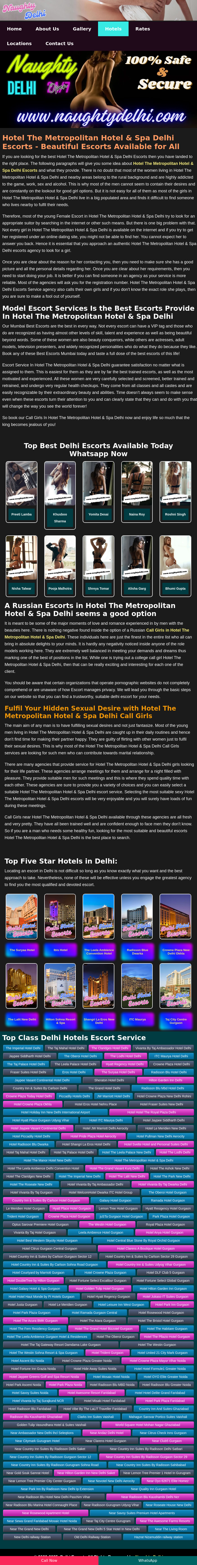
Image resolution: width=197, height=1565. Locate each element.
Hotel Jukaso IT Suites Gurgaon (165, 1296)
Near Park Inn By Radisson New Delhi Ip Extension (57, 1489)
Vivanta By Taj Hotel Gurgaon (35, 1232)
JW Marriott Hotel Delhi (113, 1096)
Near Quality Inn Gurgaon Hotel (153, 1489)
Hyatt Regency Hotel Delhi (125, 1064)
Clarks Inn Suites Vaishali (95, 1417)
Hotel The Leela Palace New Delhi (126, 1152)
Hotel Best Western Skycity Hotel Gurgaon (47, 1240)
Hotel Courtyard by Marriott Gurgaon (38, 1272)
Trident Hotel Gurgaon (23, 1216)
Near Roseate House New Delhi (168, 1505)
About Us (47, 29)
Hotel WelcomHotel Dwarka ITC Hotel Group (100, 1192)
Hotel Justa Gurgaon (22, 1304)
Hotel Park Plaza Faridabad (165, 1401)
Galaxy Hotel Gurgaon (116, 1200)
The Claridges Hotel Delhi (110, 1048)
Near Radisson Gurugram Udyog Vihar (111, 1505)
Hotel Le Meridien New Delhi (165, 1128)
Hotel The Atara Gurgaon (98, 1320)
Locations (19, 43)
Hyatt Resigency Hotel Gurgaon (168, 1208)
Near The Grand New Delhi (29, 1529)
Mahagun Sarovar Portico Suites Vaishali (158, 1417)
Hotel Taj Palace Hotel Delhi (73, 1152)
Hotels (113, 29)
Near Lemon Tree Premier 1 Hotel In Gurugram (157, 1473)
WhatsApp (147, 1560)
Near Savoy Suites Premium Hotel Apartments (142, 1513)
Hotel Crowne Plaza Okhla (33, 1104)
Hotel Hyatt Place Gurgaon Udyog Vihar (40, 1120)
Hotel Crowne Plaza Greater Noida (87, 1361)
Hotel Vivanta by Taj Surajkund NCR (38, 1401)
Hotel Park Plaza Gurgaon (32, 1312)
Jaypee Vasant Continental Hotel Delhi (42, 1080)
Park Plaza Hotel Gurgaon (171, 1216)
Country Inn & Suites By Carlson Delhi (40, 1088)
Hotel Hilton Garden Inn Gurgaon (163, 1288)
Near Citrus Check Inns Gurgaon (163, 1433)
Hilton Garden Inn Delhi (165, 1080)
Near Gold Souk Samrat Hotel (27, 1473)
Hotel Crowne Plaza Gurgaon (105, 1272)
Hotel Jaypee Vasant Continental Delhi (38, 1128)
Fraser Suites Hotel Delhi (28, 1072)
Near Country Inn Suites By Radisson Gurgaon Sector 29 (146, 1457)
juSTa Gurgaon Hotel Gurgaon (121, 1216)
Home (14, 29)
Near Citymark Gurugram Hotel (37, 1441)
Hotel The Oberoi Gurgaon (116, 1337)
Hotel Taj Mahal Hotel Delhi (26, 1152)
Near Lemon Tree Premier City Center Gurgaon (42, 1481)
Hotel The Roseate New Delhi (31, 1184)
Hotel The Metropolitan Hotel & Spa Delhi (144, 1160)
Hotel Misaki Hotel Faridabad (104, 1401)
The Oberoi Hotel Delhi (80, 1056)
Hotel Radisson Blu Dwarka (28, 1144)
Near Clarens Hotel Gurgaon (105, 1441)
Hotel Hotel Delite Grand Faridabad (160, 1393)
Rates (142, 29)
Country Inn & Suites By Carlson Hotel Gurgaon (46, 1200)
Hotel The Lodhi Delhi (175, 1152)
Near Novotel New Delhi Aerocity (111, 1481)
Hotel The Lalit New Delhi (127, 1176)
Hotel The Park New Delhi (172, 1176)
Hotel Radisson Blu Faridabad (29, 1409)
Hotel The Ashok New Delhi (169, 1168)
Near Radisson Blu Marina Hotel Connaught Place (41, 1505)
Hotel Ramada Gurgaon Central (94, 1312)
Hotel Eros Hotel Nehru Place (96, 1104)
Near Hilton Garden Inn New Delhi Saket (86, 1473)
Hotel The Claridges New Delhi (28, 1176)
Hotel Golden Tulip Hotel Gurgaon (100, 1288)
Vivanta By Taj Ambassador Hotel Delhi (163, 1048)
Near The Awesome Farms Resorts (165, 1521)
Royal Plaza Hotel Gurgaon (165, 1224)
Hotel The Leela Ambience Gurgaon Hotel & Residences (47, 1337)
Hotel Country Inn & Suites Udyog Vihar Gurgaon (151, 1264)
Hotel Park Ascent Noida (23, 1385)
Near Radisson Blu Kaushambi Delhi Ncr (150, 1497)
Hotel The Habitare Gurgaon (167, 1329)
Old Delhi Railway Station (92, 1537)
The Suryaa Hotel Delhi (118, 1072)
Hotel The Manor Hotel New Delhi (47, 1160)
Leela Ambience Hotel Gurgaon (101, 1232)
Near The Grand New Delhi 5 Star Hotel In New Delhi (102, 1529)
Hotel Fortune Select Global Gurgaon (163, 1280)
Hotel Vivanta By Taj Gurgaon (32, 1192)
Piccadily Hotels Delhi (74, 1096)
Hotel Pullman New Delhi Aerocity (161, 1136)
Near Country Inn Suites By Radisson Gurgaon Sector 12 (50, 1457)
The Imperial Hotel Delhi (23, 1048)
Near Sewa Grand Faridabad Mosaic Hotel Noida (42, 1521)
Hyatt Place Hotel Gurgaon (72, 1208)
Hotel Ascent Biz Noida (27, 1361)
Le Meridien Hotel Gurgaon (25, 1208)
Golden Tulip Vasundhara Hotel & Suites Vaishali (51, 1425)
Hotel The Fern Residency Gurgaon (35, 1329)
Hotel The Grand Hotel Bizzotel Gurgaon (103, 1329)
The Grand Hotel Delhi (104, 1088)
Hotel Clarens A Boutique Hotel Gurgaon (146, 1248)
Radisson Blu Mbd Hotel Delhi (162, 1088)
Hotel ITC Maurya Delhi (106, 1120)
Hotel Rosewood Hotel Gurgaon (161, 1312)
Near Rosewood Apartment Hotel (45, 1513)
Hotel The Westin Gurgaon (157, 1345)
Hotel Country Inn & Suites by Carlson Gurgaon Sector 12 (50, 1256)
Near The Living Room (171, 1529)
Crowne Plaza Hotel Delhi (171, 1064)
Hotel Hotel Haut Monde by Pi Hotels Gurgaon (41, 1296)
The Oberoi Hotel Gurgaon (167, 1192)
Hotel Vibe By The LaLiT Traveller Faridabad (95, 1409)
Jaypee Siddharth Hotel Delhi (30, 1056)
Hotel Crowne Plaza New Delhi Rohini (164, 1096)
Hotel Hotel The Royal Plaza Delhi (151, 1112)
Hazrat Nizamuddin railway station (158, 1537)
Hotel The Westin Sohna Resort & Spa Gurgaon (43, 1353)
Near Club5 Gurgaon (167, 1441)
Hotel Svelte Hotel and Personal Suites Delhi (156, 1144)
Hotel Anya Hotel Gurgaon (164, 1232)
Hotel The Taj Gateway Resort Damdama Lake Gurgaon (61, 1345)
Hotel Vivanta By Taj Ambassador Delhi (95, 1184)
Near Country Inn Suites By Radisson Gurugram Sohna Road (55, 1465)
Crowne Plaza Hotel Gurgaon (69, 1216)
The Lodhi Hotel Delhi (125, 1056)
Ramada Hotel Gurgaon (168, 1200)
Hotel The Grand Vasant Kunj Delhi (115, 1168)
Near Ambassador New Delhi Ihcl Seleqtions (42, 1433)
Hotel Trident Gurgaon (108, 1353)
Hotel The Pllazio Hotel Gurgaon (167, 1337)
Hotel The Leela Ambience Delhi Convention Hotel (43, 1168)
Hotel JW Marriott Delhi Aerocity (105, 1128)
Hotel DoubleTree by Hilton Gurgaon (33, 1280)
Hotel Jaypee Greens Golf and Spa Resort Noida (44, 1377)
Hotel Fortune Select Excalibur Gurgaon (98, 1280)
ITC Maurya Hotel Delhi (171, 1056)
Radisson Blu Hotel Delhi (169, 1072)
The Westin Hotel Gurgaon (107, 1224)
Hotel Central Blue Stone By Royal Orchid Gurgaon (143, 1240)
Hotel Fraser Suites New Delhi (161, 1104)
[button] (22, 950)
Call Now (49, 1560)
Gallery (82, 29)
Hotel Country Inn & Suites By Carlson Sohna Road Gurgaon (54, 1264)
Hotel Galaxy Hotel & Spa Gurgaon (35, 1288)
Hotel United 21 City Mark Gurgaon (163, 1353)
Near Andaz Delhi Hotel (107, 1433)
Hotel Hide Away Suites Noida (95, 1369)
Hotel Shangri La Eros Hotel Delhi (86, 1144)
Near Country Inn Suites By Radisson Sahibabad (151, 1465)
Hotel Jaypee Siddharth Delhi (164, 1120)
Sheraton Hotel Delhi (109, 1080)
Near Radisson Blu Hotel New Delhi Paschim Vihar (54, 1497)
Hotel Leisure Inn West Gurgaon (121, 1304)
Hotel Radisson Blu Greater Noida (166, 1385)
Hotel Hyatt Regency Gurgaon (108, 1296)
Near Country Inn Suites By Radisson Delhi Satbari (146, 1449)
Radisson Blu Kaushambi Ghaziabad (36, 1417)
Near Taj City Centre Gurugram (108, 1521)
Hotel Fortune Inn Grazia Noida (33, 1369)
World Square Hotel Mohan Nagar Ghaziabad (147, 1425)
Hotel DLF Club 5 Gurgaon (165, 1272)
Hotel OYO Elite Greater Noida (166, 1377)
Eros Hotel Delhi (73, 1072)
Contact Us (59, 43)
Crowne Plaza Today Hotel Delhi (29, 1096)
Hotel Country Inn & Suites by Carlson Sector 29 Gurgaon (147, 1256)
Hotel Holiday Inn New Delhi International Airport (55, 1112)
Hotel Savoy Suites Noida (30, 1393)
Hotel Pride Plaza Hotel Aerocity (93, 1136)
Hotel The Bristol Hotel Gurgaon (160, 1320)
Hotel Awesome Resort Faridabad (92, 1393)
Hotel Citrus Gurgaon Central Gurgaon (49, 1248)
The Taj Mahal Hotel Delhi (66, 1048)
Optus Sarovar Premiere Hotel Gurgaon (40, 1224)
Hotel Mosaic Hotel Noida (111, 1377)
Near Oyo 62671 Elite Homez (168, 1481)
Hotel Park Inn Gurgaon (172, 1304)
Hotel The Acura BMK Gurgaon (36, 1320)
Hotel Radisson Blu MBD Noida (112, 1385)
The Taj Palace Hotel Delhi (26, 1064)
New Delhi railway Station (32, 1537)
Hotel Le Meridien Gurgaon (67, 1304)
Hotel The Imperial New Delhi (80, 1176)
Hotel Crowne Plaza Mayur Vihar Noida (158, 1361)
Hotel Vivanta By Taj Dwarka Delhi (162, 1184)
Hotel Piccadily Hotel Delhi (31, 1136)
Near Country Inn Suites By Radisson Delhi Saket (50, 1449)
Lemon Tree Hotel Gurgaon (118, 1208)
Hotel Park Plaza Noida (65, 1385)
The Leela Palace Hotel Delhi (75, 1064)
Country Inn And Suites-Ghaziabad (164, 1409)
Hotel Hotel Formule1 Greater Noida (160, 1369)
